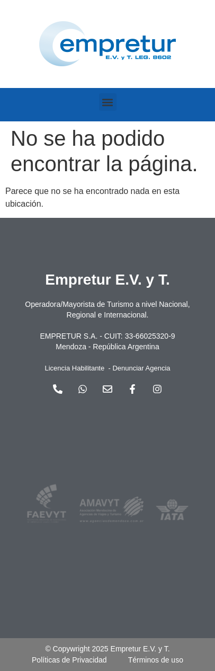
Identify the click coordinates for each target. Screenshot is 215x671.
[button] (108, 102)
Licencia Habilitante (74, 368)
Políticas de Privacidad (69, 660)
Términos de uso (155, 660)
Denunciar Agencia (141, 368)
